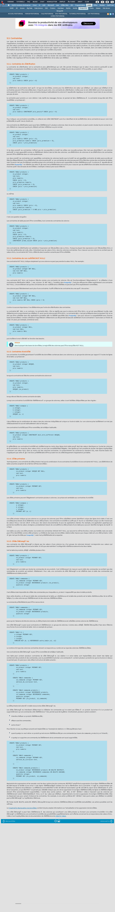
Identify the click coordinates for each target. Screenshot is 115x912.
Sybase (98, 8)
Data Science (38, 8)
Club (87, 2)
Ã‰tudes (71, 2)
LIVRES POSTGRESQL (57, 16)
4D (17, 8)
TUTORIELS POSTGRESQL (77, 14)
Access (22, 8)
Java (57, 5)
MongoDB (60, 11)
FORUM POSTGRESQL (32, 14)
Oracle (91, 8)
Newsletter (52, 2)
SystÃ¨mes (110, 5)
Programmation (80, 5)
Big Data (29, 8)
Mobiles (102, 5)
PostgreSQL (83, 8)
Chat (42, 2)
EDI (72, 5)
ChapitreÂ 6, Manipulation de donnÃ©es (23, 810)
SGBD (89, 5)
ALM (43, 5)
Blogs (35, 2)
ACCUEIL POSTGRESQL (15, 14)
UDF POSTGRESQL (94, 14)
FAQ (28, 2)
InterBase (61, 8)
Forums (10, 2)
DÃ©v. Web (64, 5)
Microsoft (51, 5)
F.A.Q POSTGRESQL (47, 14)
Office (95, 5)
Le (8, 810)
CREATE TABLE (60, 818)
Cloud (34, 5)
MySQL (68, 8)
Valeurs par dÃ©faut (9, 822)
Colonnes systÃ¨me (106, 822)
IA (39, 5)
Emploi (62, 2)
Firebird (52, 8)
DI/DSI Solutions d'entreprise (21, 5)
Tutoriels (20, 2)
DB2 (46, 8)
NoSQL (75, 8)
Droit (80, 2)
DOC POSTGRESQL (61, 14)
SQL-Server (106, 8)
